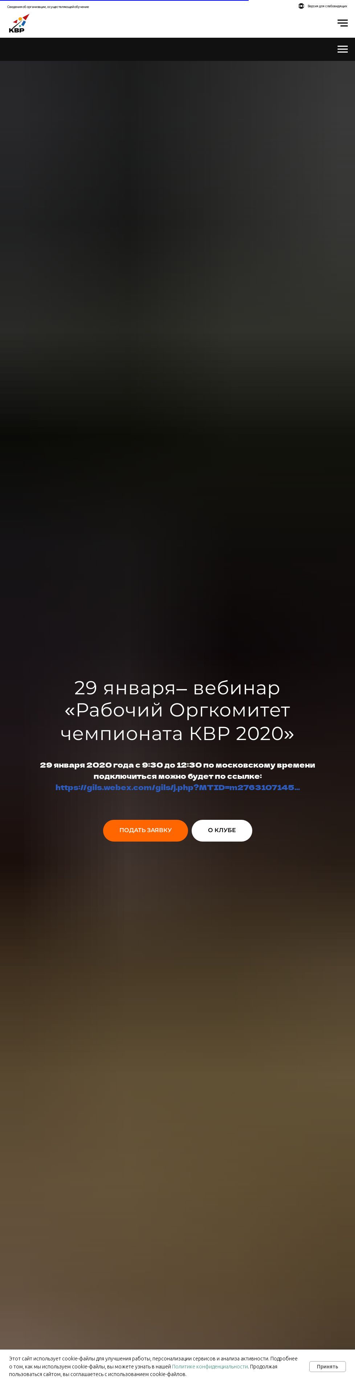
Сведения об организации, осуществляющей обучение (48, 7)
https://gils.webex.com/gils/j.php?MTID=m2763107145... (178, 787)
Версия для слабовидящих (327, 6)
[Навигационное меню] (343, 23)
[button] (145, 831)
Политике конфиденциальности (210, 1366)
